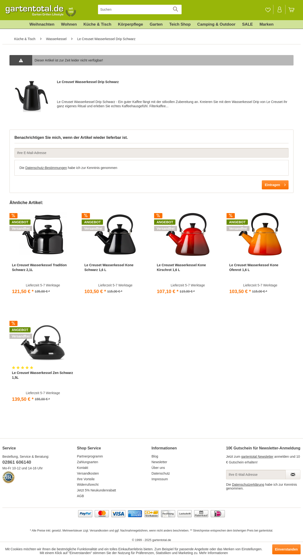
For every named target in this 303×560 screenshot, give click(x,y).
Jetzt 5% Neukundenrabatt (96, 490)
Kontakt (82, 468)
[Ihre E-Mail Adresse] (256, 474)
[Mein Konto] (279, 9)
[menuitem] (140, 9)
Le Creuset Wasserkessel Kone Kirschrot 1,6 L (181, 267)
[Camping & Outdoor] (216, 24)
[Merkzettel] (268, 9)
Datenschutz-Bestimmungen (46, 168)
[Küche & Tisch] (97, 24)
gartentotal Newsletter (257, 456)
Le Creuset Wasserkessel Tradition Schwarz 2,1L (39, 267)
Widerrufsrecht (87, 484)
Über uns (158, 468)
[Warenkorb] (293, 9)
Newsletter (159, 462)
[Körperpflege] (130, 24)
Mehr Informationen (213, 553)
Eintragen (275, 184)
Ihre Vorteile (86, 479)
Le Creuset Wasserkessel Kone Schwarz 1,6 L (108, 267)
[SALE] (247, 24)
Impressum (160, 479)
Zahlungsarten (87, 462)
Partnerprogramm (90, 456)
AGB (80, 496)
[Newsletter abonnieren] (292, 474)
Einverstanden (286, 549)
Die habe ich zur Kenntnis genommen (68, 168)
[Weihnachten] (42, 24)
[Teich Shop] (180, 24)
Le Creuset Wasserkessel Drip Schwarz (88, 82)
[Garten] (156, 24)
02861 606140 (16, 462)
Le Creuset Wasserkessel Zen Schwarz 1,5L (42, 375)
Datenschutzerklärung (248, 484)
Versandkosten (88, 473)
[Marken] (266, 24)
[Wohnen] (69, 24)
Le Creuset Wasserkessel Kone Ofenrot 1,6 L (253, 267)
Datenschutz (161, 473)
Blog (155, 456)
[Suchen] (140, 9)
